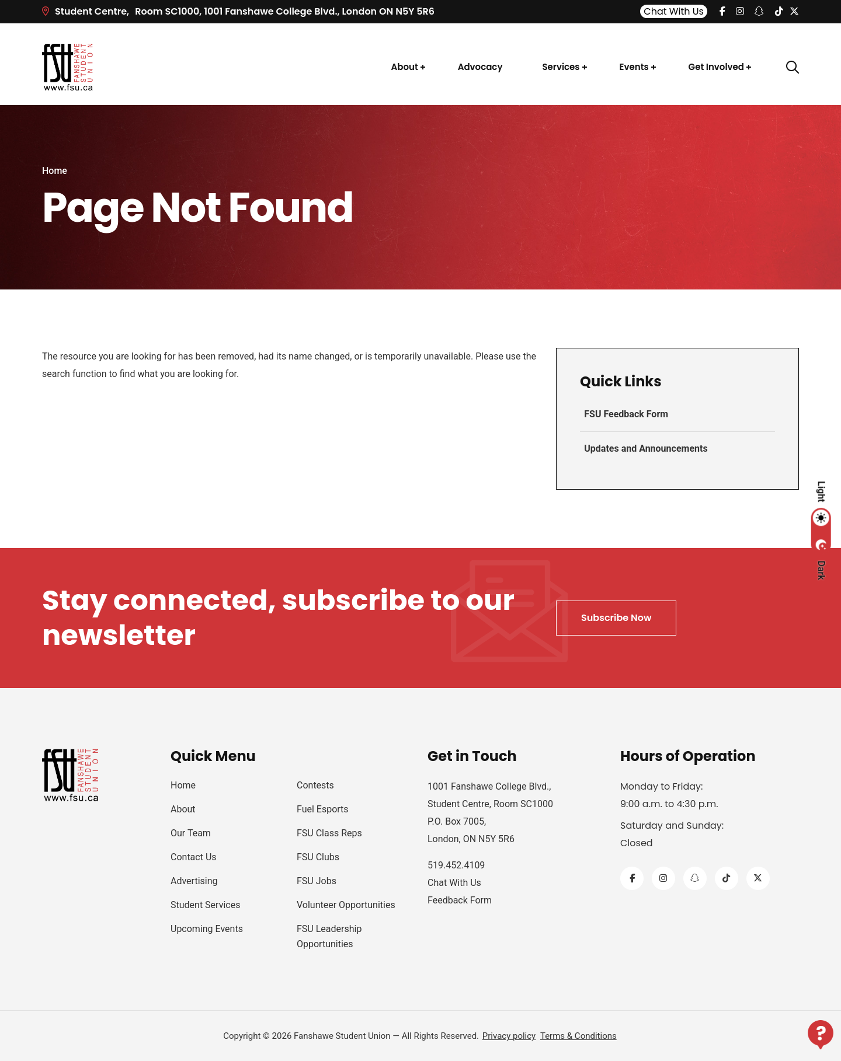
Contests (315, 785)
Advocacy (480, 67)
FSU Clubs (318, 857)
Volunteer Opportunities (346, 904)
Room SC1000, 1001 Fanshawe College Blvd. (238, 11)
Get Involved (716, 67)
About (404, 67)
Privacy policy (509, 1036)
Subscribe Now (616, 617)
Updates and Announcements (645, 448)
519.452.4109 (456, 865)
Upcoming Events (207, 928)
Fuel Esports (323, 809)
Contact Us (194, 857)
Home (54, 170)
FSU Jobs (316, 881)
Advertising (194, 881)
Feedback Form (460, 900)
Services (560, 67)
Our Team (191, 833)
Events (634, 67)
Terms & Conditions (578, 1036)
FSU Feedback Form (625, 414)
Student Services (205, 904)
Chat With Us (674, 11)
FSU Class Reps (329, 833)
